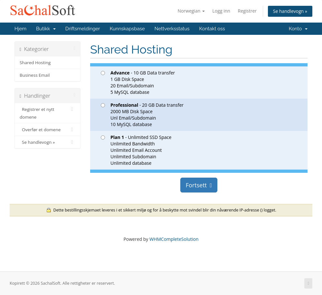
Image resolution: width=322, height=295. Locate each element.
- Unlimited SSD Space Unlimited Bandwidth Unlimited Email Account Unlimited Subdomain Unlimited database (136, 150)
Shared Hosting (35, 62)
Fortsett (199, 185)
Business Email (35, 75)
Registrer (247, 11)
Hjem (20, 29)
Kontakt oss (212, 29)
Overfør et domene (47, 129)
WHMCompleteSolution (174, 239)
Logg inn (221, 11)
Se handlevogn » (290, 11)
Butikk (46, 29)
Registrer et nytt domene (47, 112)
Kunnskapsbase (127, 29)
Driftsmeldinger (82, 29)
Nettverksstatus (172, 29)
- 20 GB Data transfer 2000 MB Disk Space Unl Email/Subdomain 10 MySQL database (142, 114)
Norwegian (191, 11)
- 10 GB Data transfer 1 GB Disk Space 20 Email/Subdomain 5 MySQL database (138, 82)
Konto (298, 29)
